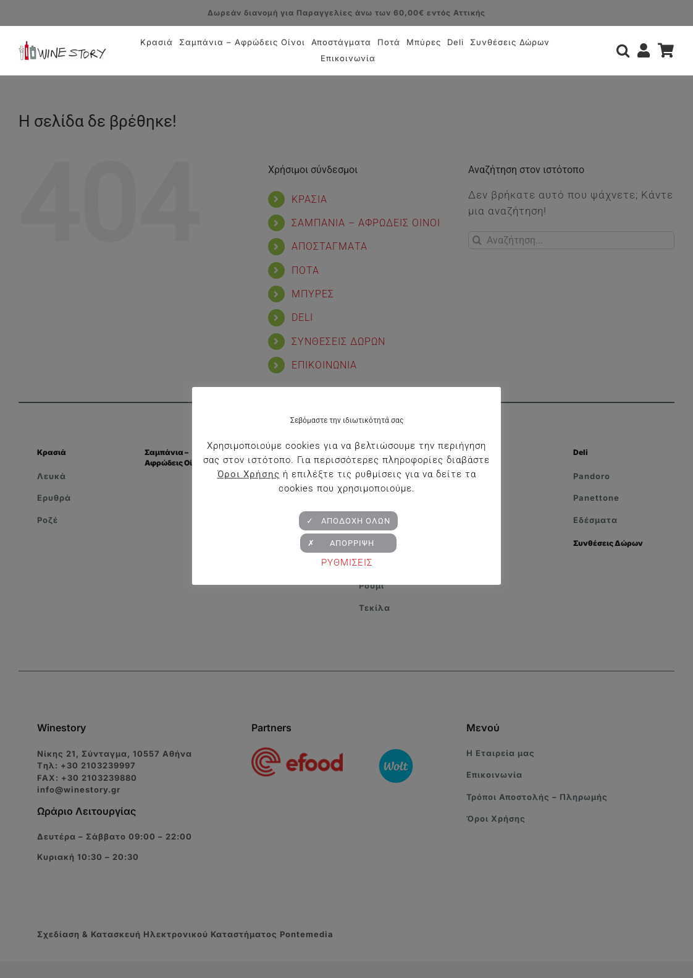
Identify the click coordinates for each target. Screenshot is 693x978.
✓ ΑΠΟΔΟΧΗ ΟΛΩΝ (348, 520)
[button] (623, 50)
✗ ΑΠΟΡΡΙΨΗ (348, 543)
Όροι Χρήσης (248, 474)
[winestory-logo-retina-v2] (62, 46)
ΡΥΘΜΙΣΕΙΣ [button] (346, 562)
